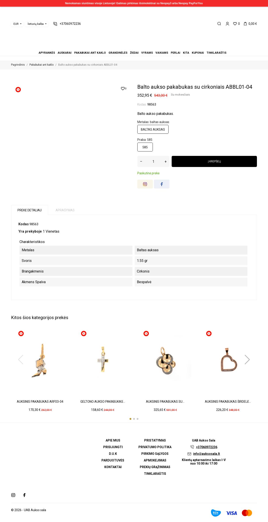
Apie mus (113, 440)
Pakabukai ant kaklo (126, 46)
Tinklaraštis (147, 46)
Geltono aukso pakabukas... (102, 401)
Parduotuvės (112, 460)
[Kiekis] (153, 161)
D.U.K (113, 453)
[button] (130, 419)
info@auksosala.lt (206, 453)
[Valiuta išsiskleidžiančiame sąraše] (17, 24)
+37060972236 (206, 447)
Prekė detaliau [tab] (29, 210)
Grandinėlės (128, 46)
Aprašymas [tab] (65, 210)
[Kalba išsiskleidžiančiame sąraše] (36, 24)
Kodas (23, 224)
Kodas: (142, 104)
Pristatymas (155, 440)
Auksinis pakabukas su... (165, 401)
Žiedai (131, 46)
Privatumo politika (154, 447)
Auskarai (123, 46)
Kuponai (144, 46)
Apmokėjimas (155, 460)
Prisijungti (113, 447)
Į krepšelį (214, 161)
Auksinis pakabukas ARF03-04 (40, 401)
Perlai (139, 46)
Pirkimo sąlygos (155, 453)
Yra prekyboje (30, 231)
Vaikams (136, 46)
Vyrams (134, 46)
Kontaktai (113, 467)
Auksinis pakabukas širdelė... (228, 401)
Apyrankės (120, 46)
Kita (142, 46)
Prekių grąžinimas (155, 467)
